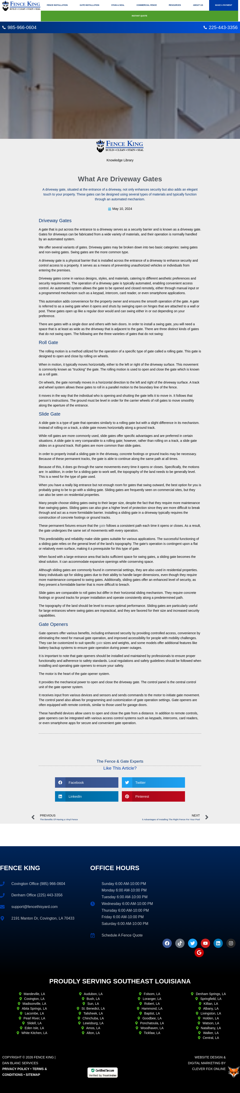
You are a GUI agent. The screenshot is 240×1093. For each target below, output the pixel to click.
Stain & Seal (117, 5)
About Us (198, 5)
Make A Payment (223, 5)
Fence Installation (57, 5)
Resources (175, 5)
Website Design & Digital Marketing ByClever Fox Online (207, 1063)
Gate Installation (89, 5)
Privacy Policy (15, 1069)
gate (102, 525)
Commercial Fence (146, 5)
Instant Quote (139, 16)
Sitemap (33, 1075)
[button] (86, 782)
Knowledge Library (120, 160)
